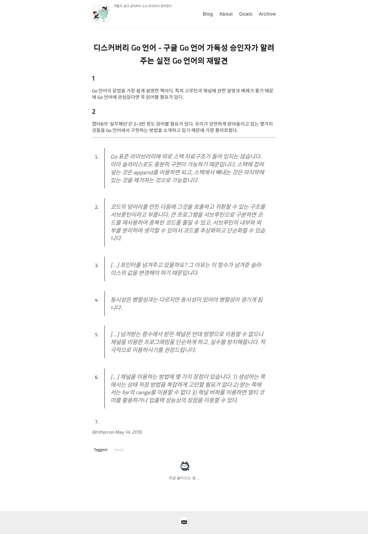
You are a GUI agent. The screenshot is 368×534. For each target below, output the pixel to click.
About (226, 14)
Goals (245, 14)
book (118, 449)
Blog (208, 14)
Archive (267, 14)
